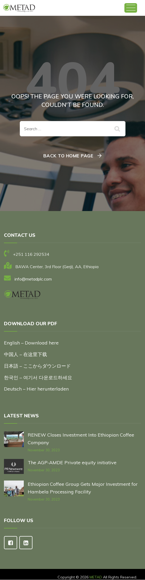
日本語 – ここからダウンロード (37, 366)
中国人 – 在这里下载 (25, 354)
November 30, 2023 (44, 450)
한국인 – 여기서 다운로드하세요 (38, 377)
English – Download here (32, 343)
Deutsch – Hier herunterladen (36, 389)
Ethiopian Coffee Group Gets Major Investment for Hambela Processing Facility (83, 488)
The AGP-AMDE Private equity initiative (72, 462)
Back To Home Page (68, 155)
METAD (96, 577)
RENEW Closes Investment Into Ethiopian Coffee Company (81, 439)
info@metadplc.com (33, 279)
